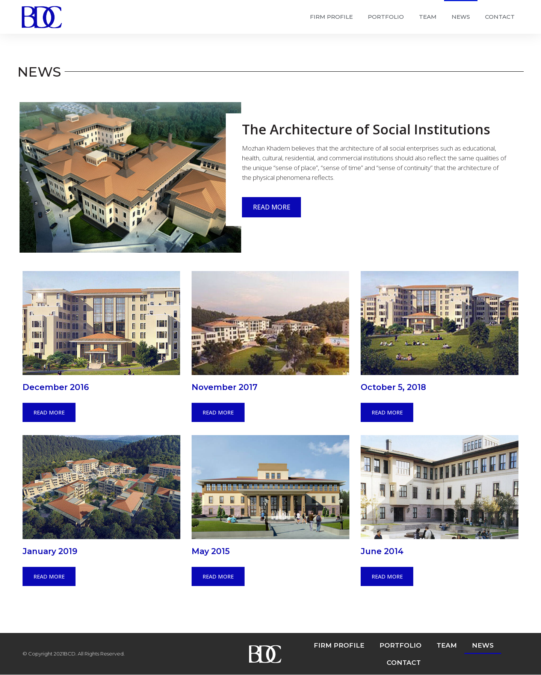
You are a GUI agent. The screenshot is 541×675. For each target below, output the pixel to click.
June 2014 (382, 551)
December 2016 (56, 387)
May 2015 (211, 551)
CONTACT (500, 16)
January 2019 (50, 551)
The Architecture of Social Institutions (366, 129)
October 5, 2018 (393, 387)
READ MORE (271, 207)
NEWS (461, 16)
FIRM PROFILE (331, 16)
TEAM (428, 16)
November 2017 (224, 387)
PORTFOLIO (386, 16)
